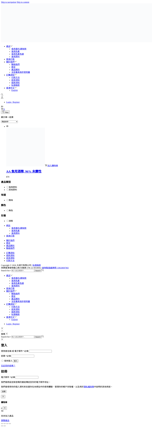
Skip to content (23, 2)
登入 (15, 361)
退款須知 (10, 255)
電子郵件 (8, 377)
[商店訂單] (9, 121)
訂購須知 (10, 253)
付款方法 (10, 261)
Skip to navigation (8, 2)
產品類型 (6, 182)
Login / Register (13, 102)
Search (38, 271)
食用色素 (15, 231)
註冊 (3, 392)
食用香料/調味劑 (18, 228)
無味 (11, 200)
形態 (3, 215)
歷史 (8, 243)
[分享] (7, 423)
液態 (11, 221)
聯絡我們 (10, 248)
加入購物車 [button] (51, 166)
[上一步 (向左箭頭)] (2, 425)
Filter (5, 112)
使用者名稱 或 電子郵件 (14, 351)
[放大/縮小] (2, 423)
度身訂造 (10, 236)
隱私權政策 (89, 387)
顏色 (3, 205)
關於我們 (10, 240)
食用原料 (13, 187)
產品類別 (10, 246)
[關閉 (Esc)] (10, 423)
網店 (8, 225)
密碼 (6, 356)
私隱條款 (37, 265)
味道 (3, 195)
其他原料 (13, 190)
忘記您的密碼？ (8, 366)
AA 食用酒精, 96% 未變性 (23, 171)
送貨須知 (10, 258)
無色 (11, 210)
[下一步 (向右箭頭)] (5, 425)
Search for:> (6, 270)
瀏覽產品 (5, 420)
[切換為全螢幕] (5, 423)
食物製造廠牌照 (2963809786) (55, 268)
